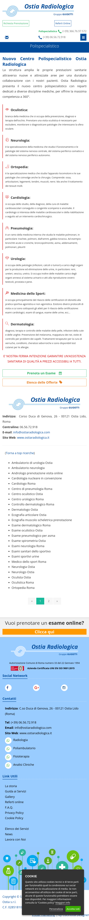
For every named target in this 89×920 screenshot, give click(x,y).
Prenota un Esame (44, 373)
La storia (11, 786)
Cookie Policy (14, 818)
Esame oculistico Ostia (27, 530)
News (9, 834)
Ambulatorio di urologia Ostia (32, 463)
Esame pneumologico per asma (33, 536)
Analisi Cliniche (19, 765)
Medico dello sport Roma (29, 562)
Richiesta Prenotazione (15, 23)
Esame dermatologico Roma (31, 525)
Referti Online (62, 23)
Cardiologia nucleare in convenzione (37, 478)
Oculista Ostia (21, 577)
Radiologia (16, 740)
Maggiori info (62, 902)
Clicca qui (44, 631)
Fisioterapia (17, 756)
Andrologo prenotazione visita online (37, 473)
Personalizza (56, 908)
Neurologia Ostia (23, 567)
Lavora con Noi (15, 839)
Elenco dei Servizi (17, 829)
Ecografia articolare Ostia (29, 515)
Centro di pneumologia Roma (32, 489)
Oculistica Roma (23, 582)
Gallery (10, 797)
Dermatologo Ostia (25, 510)
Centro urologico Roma (28, 499)
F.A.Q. (9, 807)
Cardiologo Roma (23, 483)
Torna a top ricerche (20, 453)
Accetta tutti (73, 908)
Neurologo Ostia (23, 572)
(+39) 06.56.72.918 (23, 722)
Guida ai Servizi (15, 791)
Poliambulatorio (20, 748)
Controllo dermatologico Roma (33, 504)
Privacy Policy (14, 813)
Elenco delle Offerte (44, 382)
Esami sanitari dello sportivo (31, 551)
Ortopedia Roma (23, 588)
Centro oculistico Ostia (27, 494)
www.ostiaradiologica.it (33, 437)
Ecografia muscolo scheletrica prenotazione (42, 520)
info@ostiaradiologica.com (33, 728)
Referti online (14, 802)
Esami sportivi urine (25, 556)
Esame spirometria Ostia (29, 541)
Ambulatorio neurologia (28, 468)
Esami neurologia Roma (28, 546)
